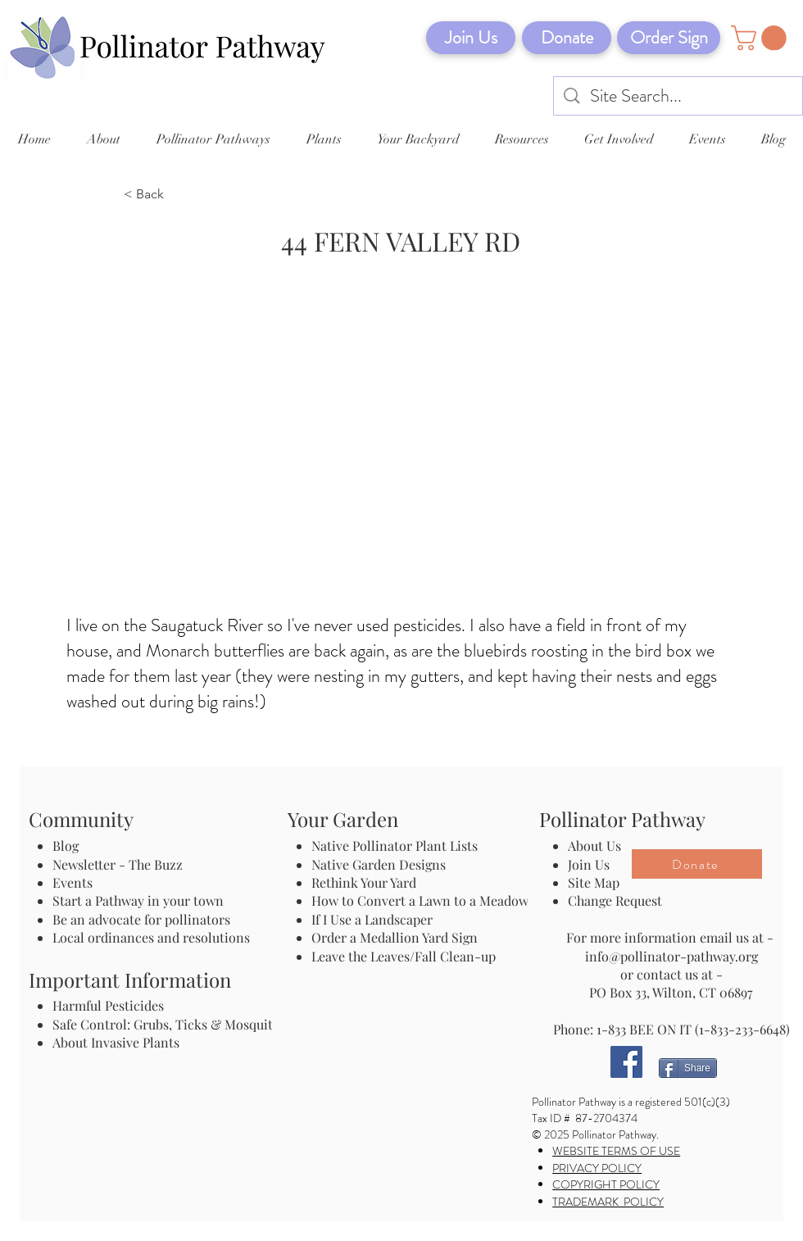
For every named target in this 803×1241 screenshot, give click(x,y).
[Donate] (566, 37)
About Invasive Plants (115, 1042)
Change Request (615, 900)
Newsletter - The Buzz (117, 864)
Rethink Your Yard (363, 882)
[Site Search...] (679, 96)
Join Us (589, 864)
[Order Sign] (668, 37)
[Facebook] (626, 1062)
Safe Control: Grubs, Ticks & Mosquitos (169, 1024)
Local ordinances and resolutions (151, 937)
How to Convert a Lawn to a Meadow (420, 900)
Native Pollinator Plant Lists (394, 845)
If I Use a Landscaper (372, 919)
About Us (594, 845)
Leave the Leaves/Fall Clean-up (403, 956)
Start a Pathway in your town (138, 900)
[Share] (688, 1068)
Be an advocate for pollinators (141, 919)
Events (72, 882)
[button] (761, 38)
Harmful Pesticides (108, 1005)
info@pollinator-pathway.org (671, 956)
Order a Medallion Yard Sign (394, 937)
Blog (68, 845)
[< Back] (178, 195)
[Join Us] (470, 37)
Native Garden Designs (378, 864)
